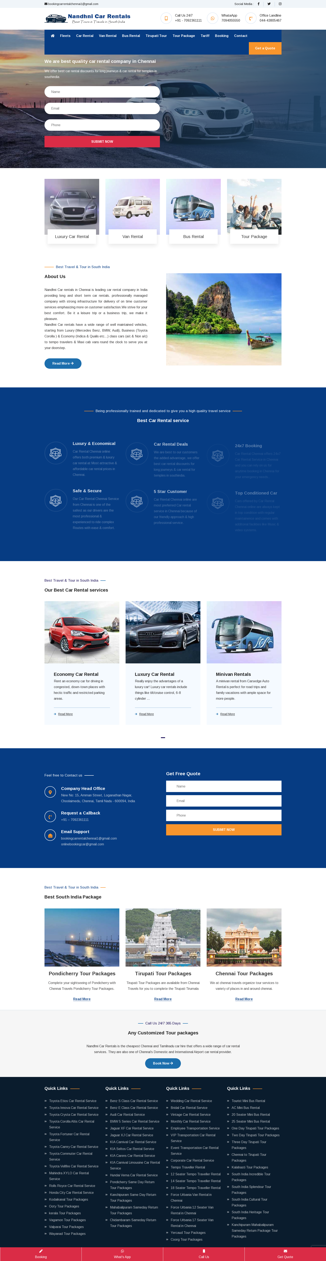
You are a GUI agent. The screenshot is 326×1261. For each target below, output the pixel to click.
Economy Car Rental (76, 674)
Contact (240, 36)
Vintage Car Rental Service (191, 1114)
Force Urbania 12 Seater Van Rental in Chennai (192, 1210)
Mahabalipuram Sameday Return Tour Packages (134, 1210)
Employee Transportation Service (195, 1128)
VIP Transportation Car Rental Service (193, 1138)
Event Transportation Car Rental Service (195, 1150)
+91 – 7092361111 (75, 820)
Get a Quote (265, 48)
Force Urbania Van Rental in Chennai (191, 1197)
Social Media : (244, 4)
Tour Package (184, 36)
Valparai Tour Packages (66, 1227)
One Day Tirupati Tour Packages (255, 1128)
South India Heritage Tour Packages (250, 1215)
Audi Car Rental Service (127, 1114)
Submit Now (102, 141)
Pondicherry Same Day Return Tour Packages (132, 1185)
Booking (221, 36)
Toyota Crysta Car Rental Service (74, 1114)
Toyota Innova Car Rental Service (74, 1108)
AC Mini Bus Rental (246, 1108)
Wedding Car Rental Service (191, 1101)
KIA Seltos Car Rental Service (132, 1149)
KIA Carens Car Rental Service (132, 1155)
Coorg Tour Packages (187, 1239)
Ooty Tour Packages (64, 1206)
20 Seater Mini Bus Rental (251, 1114)
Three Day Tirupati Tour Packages (249, 1145)
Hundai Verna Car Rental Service (134, 1175)
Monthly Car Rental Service (191, 1121)
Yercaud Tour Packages (188, 1232)
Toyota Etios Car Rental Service (72, 1101)
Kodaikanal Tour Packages (68, 1199)
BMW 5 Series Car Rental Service (134, 1121)
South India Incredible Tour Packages (251, 1177)
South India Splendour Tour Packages (251, 1189)
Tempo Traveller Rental (188, 1167)
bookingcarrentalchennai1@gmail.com (71, 4)
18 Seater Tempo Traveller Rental (196, 1188)
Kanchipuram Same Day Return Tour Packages (133, 1197)
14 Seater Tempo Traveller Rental (196, 1181)
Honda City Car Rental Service (71, 1192)
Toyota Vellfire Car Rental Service (74, 1166)
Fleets (65, 36)
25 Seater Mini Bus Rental (251, 1121)
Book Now (163, 1063)
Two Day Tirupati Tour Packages (256, 1135)
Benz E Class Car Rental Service (134, 1108)
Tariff (205, 36)
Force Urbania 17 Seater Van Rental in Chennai (192, 1223)
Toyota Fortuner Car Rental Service (69, 1137)
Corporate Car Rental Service (192, 1160)
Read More (63, 363)
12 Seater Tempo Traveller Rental (196, 1174)
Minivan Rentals (233, 674)
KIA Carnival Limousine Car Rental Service (135, 1165)
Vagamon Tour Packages (67, 1220)
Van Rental (107, 36)
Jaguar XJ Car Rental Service (131, 1135)
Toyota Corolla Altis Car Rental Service (71, 1124)
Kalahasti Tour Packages (250, 1167)
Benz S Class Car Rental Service (134, 1101)
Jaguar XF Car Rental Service (132, 1128)
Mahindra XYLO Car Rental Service (69, 1176)
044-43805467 (271, 20)
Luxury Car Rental (154, 674)
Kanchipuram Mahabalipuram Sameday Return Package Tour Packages (255, 1230)
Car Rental (84, 36)
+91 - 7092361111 (188, 20)
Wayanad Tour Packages (67, 1233)
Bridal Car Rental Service (189, 1108)
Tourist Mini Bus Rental (248, 1101)
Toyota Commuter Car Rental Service (70, 1156)
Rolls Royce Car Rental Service (72, 1186)
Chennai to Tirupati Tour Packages (249, 1157)
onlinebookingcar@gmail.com (82, 844)
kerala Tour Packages (65, 1213)
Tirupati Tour (156, 36)
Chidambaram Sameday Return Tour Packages (133, 1223)
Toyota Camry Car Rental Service (73, 1147)
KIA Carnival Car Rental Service (133, 1142)
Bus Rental (131, 36)
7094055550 (230, 20)
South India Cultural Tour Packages (249, 1202)
